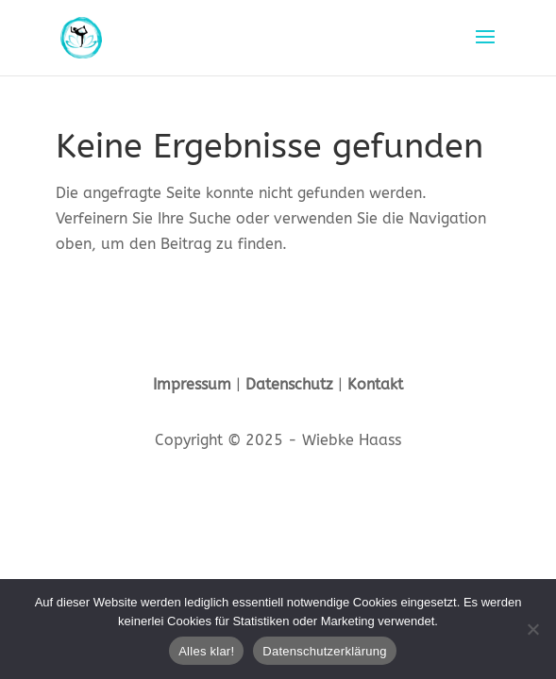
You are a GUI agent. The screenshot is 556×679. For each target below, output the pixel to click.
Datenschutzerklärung (324, 651)
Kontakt (375, 384)
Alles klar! (206, 651)
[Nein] (532, 629)
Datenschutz (289, 384)
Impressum (192, 384)
